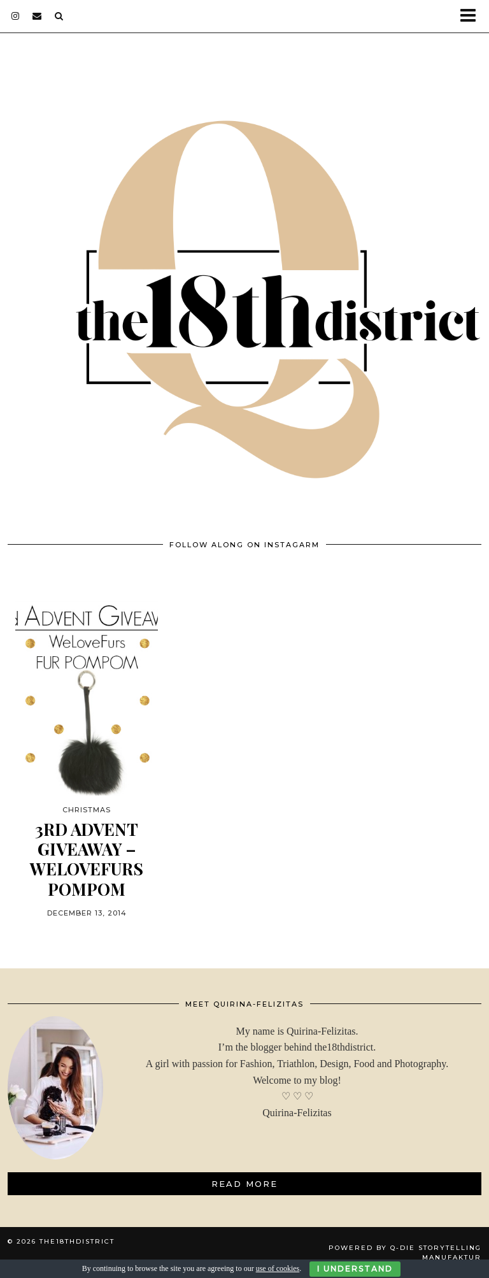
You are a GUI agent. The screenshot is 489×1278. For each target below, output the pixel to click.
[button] (472, 16)
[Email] (37, 16)
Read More (244, 1184)
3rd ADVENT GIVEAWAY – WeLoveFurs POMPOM (86, 859)
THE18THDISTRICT (77, 1241)
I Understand (355, 1269)
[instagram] (15, 16)
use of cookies (278, 1268)
